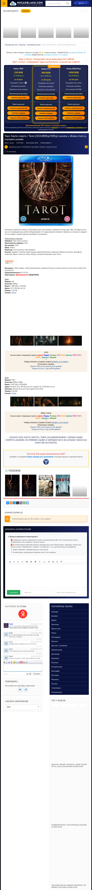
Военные (54, 662)
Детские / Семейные (59, 645)
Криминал (55, 658)
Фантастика (55, 629)
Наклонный (7, 662)
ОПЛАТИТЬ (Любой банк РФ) (18, 108)
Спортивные (56, 688)
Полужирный (4, 662)
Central (11, 143)
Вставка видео (21, 662)
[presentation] (82, 11)
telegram (54, 128)
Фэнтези (54, 641)
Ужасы (53, 633)
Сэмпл (14, 293)
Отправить (13, 592)
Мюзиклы (55, 679)
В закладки (10, 151)
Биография (55, 671)
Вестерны (55, 675)
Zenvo (11, 642)
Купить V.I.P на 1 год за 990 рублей (46, 368)
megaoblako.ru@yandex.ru (75, 128)
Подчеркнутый (9, 662)
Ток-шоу (54, 684)
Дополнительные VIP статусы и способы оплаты (46, 125)
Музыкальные (56, 692)
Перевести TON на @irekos (18, 118)
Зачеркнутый (11, 662)
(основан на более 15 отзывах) (56, 55)
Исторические (56, 667)
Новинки (42, 147)
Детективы (55, 654)
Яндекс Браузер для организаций (40, 457)
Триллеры (55, 624)
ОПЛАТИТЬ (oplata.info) (18, 98)
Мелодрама (55, 637)
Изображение (19, 662)
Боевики (54, 616)
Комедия (54, 612)
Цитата (26, 662)
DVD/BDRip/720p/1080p (30, 147)
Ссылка (17, 662)
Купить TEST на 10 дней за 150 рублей (46, 366)
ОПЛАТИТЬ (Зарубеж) (18, 113)
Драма (53, 620)
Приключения (56, 650)
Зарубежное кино (15, 147)
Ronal (11, 633)
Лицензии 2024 (52, 147)
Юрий (11, 624)
